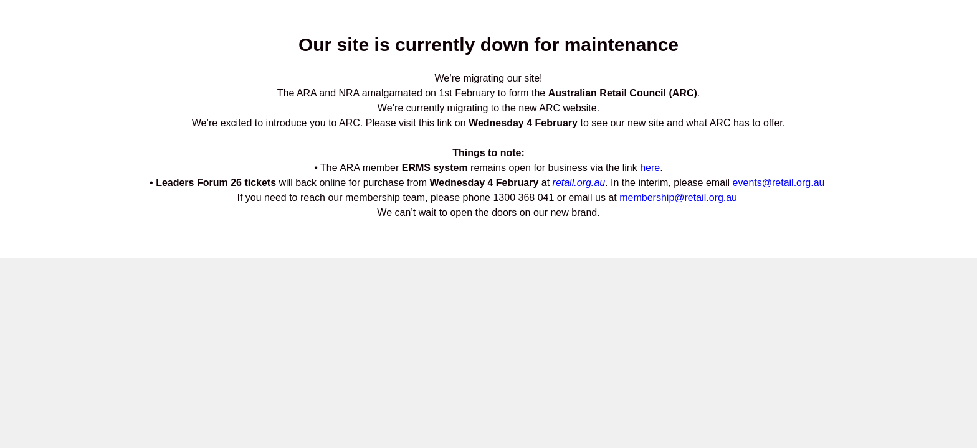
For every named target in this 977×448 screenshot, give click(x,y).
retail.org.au (579, 182)
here (650, 167)
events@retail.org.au (779, 182)
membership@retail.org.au (678, 197)
